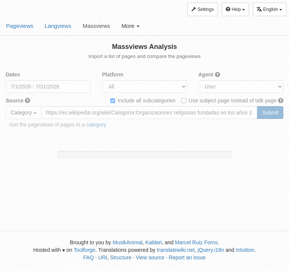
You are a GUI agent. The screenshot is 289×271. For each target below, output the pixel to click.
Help (235, 9)
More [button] (131, 26)
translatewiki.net (176, 250)
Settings (203, 9)
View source (150, 257)
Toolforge (85, 250)
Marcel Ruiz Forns (196, 242)
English (269, 9)
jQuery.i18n (211, 250)
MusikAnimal (127, 242)
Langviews (58, 26)
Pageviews (19, 26)
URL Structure (114, 257)
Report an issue (187, 257)
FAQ (88, 257)
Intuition (245, 250)
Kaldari (153, 242)
